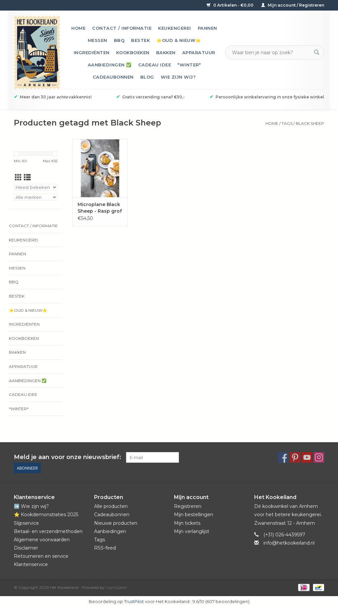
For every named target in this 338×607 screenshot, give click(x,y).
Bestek (140, 40)
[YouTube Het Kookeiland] (307, 457)
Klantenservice (31, 564)
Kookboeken (133, 52)
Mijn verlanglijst (191, 531)
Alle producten (111, 506)
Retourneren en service (41, 556)
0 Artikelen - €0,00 (230, 5)
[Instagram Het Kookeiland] (319, 457)
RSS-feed (105, 548)
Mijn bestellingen (193, 515)
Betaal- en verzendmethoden (48, 531)
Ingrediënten (92, 52)
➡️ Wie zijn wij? (31, 506)
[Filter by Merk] (35, 197)
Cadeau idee (154, 64)
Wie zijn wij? (178, 77)
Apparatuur (198, 52)
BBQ (119, 40)
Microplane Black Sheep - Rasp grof (100, 207)
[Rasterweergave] (18, 177)
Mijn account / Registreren (292, 5)
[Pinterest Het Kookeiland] (295, 457)
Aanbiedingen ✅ (110, 64)
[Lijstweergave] (27, 177)
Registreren (187, 506)
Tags (287, 123)
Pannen (207, 28)
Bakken (166, 52)
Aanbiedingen (110, 531)
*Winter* (189, 64)
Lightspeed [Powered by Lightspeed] (116, 587)
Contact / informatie (122, 28)
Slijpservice (26, 523)
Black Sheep (310, 123)
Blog (147, 77)
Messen (97, 40)
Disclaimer (26, 548)
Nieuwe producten (115, 523)
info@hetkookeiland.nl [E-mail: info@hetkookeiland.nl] (289, 543)
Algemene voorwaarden (42, 540)
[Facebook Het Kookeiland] (283, 457)
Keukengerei (174, 28)
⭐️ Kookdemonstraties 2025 (46, 515)
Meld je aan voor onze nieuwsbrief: (67, 457)
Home (78, 28)
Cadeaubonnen (113, 77)
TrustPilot (134, 601)
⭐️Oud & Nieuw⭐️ (178, 40)
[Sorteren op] (35, 187)
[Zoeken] (270, 52)
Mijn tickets (187, 523)
